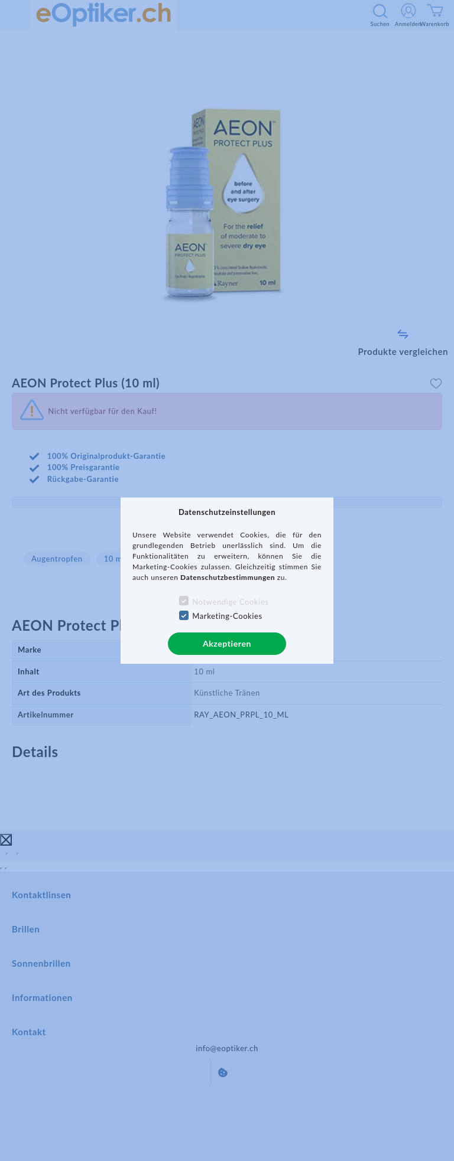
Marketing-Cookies (227, 616)
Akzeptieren (227, 643)
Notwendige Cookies (230, 601)
